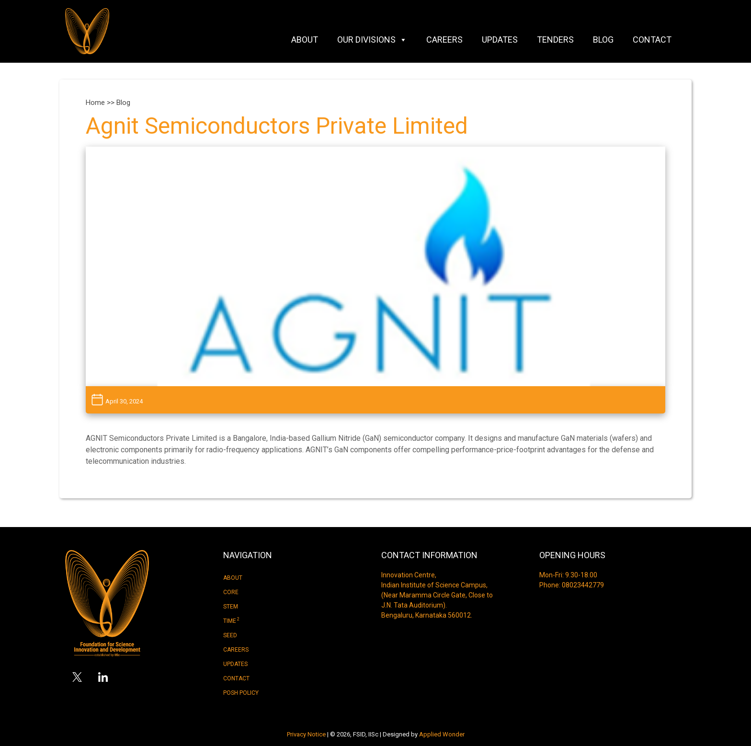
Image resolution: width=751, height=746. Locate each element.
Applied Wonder (442, 734)
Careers (444, 39)
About (304, 39)
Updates (500, 39)
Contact (652, 39)
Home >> (101, 102)
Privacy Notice (306, 734)
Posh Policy (241, 692)
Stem (230, 606)
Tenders (555, 39)
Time (231, 620)
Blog (603, 39)
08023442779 (583, 585)
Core (231, 592)
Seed (230, 635)
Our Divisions (372, 39)
